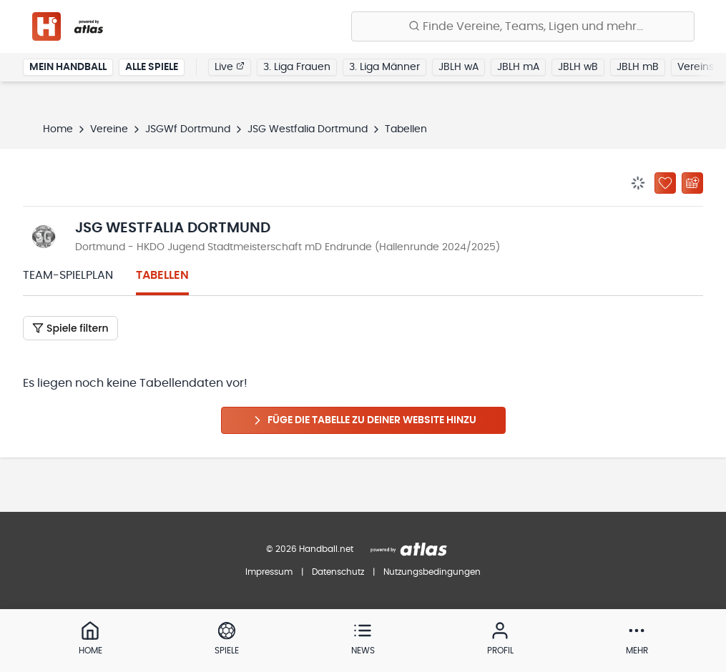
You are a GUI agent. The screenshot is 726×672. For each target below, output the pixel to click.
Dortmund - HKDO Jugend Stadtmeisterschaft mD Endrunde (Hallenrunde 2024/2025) (287, 247)
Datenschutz (338, 572)
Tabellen (162, 275)
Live (230, 66)
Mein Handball (68, 67)
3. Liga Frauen (296, 67)
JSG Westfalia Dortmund (307, 129)
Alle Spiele (151, 67)
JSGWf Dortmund (187, 129)
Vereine (109, 129)
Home (58, 129)
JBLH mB (638, 67)
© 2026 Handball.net (309, 549)
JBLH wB (578, 67)
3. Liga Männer (384, 67)
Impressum (269, 572)
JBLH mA (518, 67)
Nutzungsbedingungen (432, 572)
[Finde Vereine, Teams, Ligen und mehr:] (523, 26)
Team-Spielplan (68, 275)
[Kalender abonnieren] (692, 183)
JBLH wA (458, 67)
